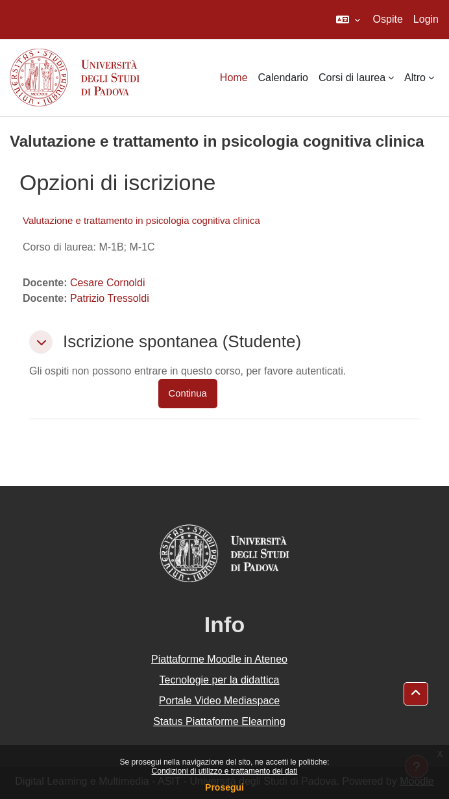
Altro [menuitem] (415, 77)
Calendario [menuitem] (283, 77)
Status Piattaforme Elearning (219, 721)
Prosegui (224, 787)
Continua (188, 393)
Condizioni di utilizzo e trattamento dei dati (225, 771)
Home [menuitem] (234, 77)
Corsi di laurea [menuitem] (352, 77)
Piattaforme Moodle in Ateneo (219, 659)
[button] (348, 19)
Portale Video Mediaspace (219, 700)
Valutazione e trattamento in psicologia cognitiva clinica (141, 220)
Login (426, 19)
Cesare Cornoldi (107, 282)
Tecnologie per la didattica (219, 679)
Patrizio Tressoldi (109, 298)
